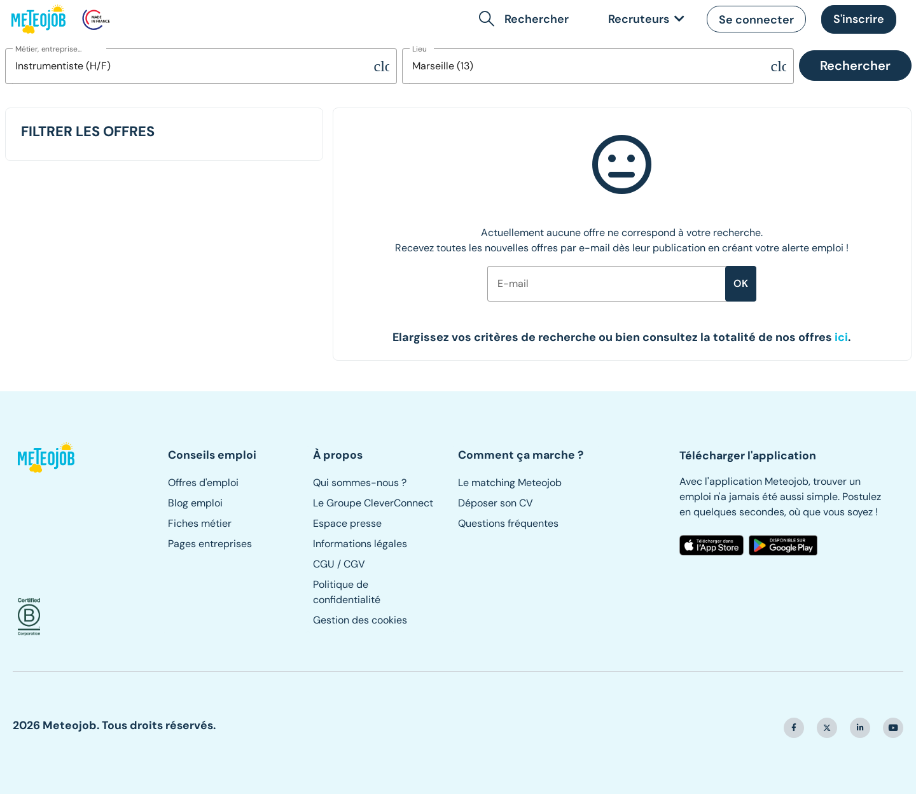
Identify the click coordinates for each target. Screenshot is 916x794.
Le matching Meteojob (510, 482)
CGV (354, 564)
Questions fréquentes (508, 523)
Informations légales (360, 543)
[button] (526, 19)
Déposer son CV (495, 503)
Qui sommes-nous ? (359, 482)
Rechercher (855, 65)
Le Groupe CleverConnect (373, 503)
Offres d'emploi (203, 482)
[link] (643, 19)
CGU (324, 564)
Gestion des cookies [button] (360, 620)
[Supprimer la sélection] (381, 66)
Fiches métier (200, 523)
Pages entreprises (210, 543)
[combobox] (189, 66)
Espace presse (347, 523)
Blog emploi (195, 503)
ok (740, 283)
